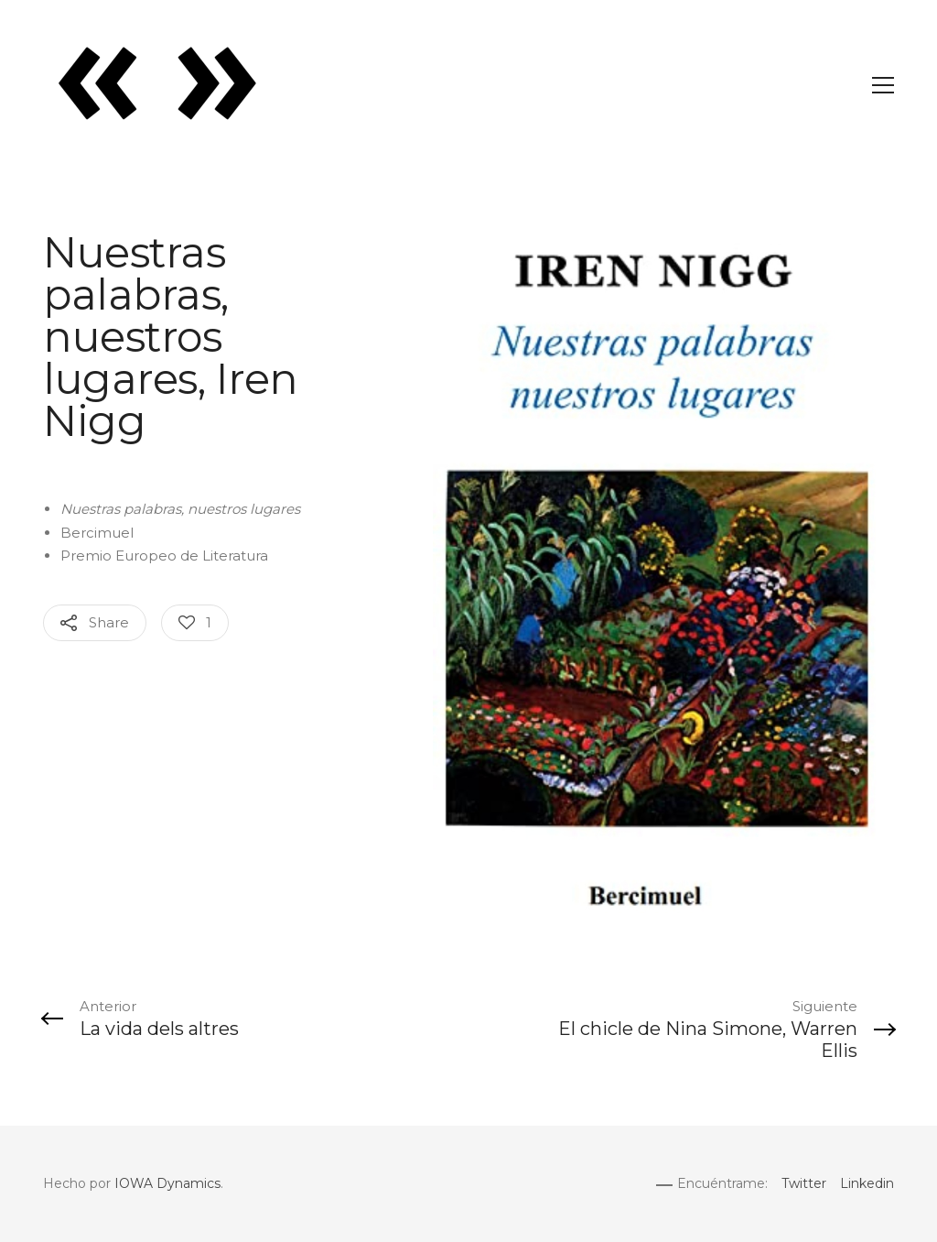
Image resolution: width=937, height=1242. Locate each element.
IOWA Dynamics (167, 1183)
